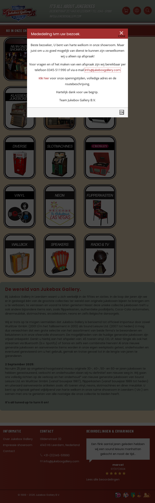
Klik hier (44, 78)
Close (121, 36)
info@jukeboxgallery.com (102, 70)
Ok (122, 112)
